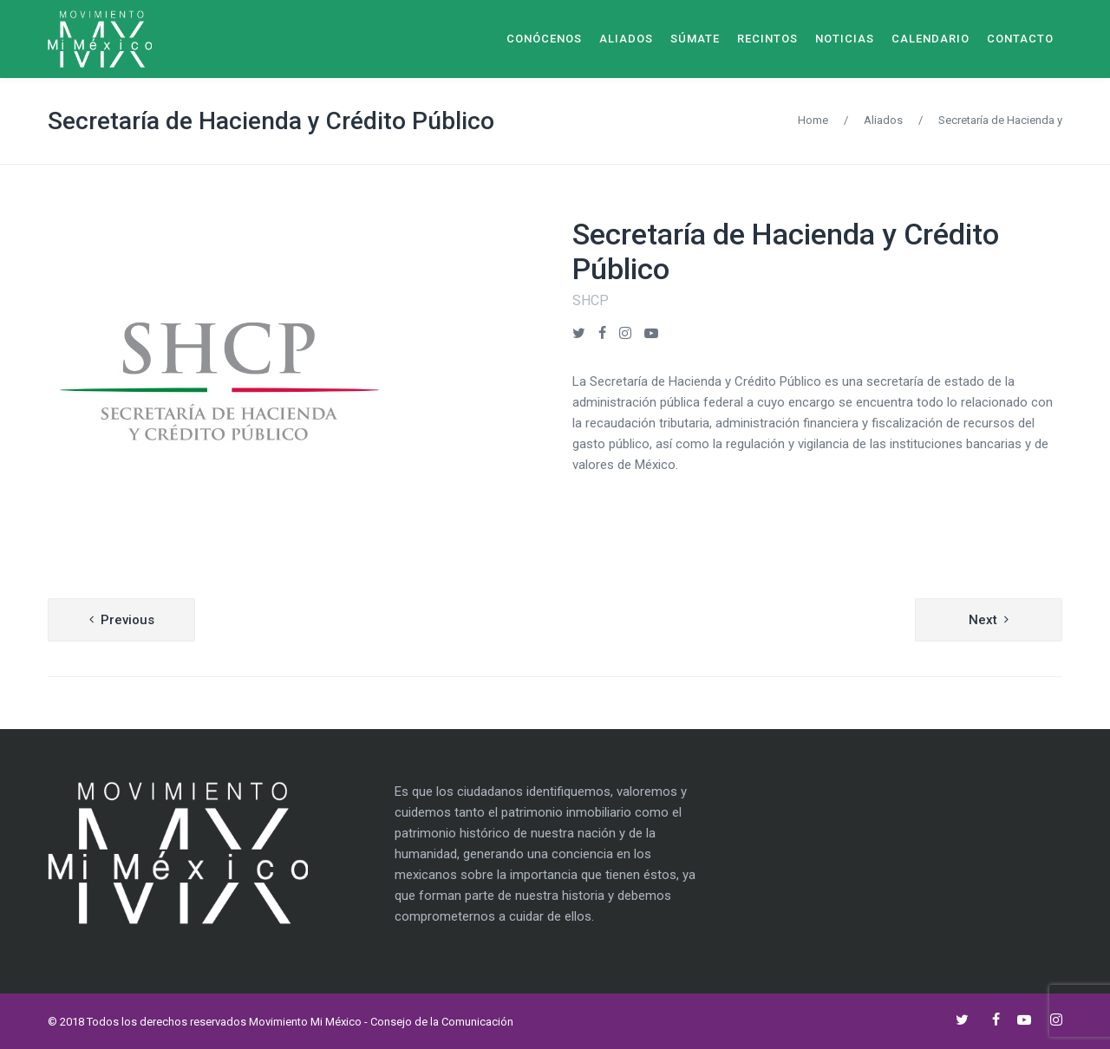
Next (983, 620)
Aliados (883, 120)
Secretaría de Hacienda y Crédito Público (271, 121)
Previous (127, 620)
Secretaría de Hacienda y (1000, 120)
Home (813, 120)
